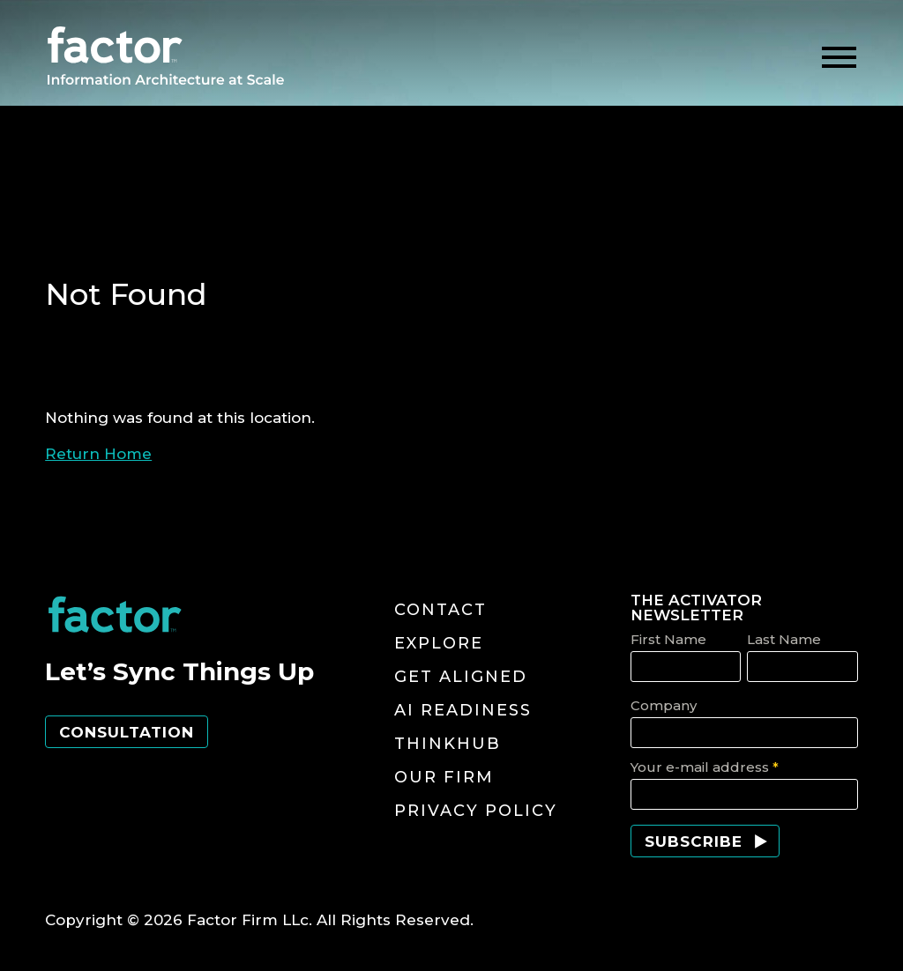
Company (664, 705)
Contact (440, 609)
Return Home (98, 454)
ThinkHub (447, 743)
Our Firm (444, 777)
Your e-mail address (705, 767)
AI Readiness (463, 710)
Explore (438, 643)
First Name (668, 639)
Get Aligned (460, 676)
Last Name (784, 639)
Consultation (126, 732)
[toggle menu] (839, 57)
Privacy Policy (475, 810)
